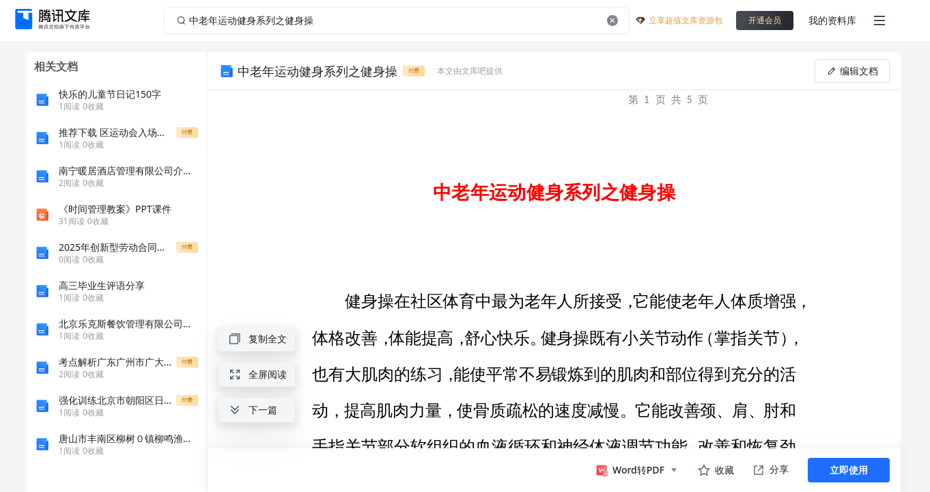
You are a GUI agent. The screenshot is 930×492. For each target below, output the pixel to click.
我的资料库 (832, 20)
